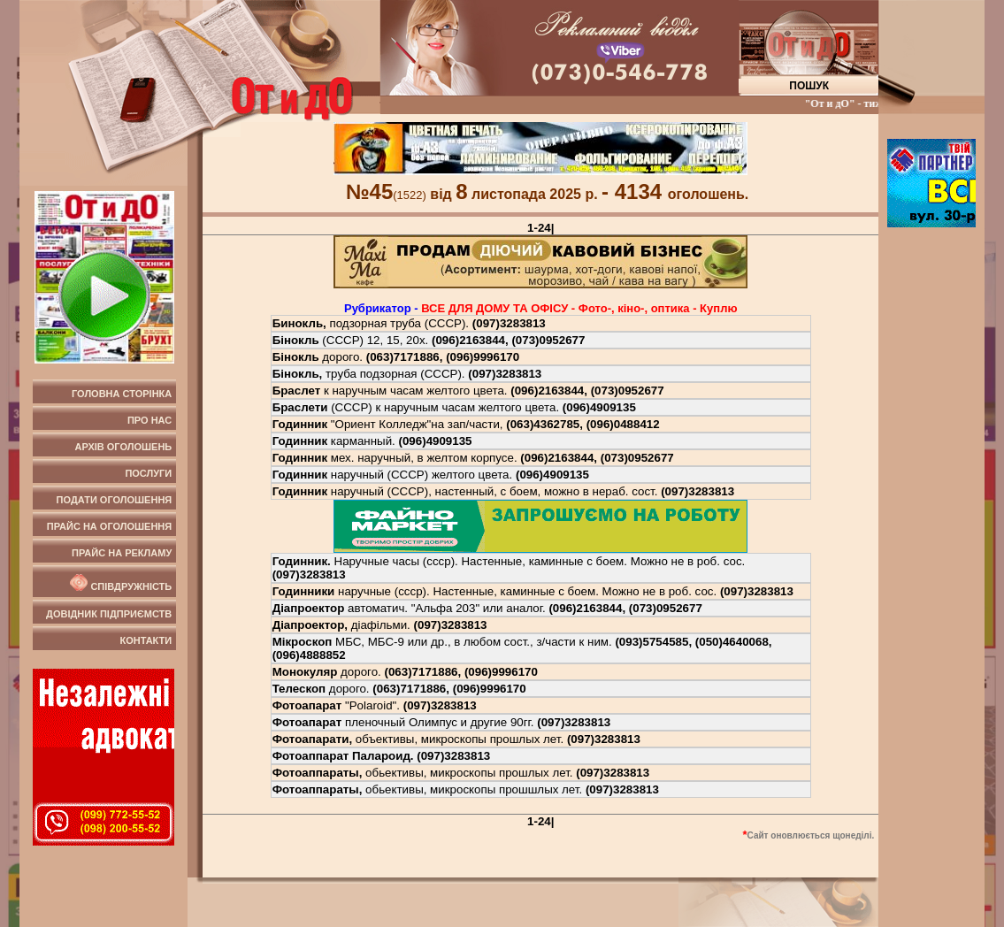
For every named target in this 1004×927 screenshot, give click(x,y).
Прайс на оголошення (109, 526)
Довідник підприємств (109, 614)
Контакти (145, 640)
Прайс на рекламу (122, 553)
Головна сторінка (122, 393)
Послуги (148, 473)
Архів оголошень (123, 446)
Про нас (149, 420)
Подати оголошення (114, 499)
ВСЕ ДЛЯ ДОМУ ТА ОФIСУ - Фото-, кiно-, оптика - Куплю (579, 308)
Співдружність (119, 583)
